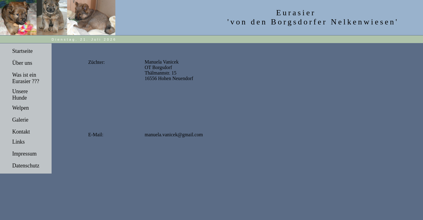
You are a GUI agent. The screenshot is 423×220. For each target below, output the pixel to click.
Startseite (22, 51)
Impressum (24, 154)
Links (18, 142)
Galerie (20, 120)
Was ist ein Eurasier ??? (25, 78)
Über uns (22, 63)
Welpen (20, 108)
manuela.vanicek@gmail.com (174, 134)
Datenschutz (25, 166)
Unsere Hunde (20, 94)
